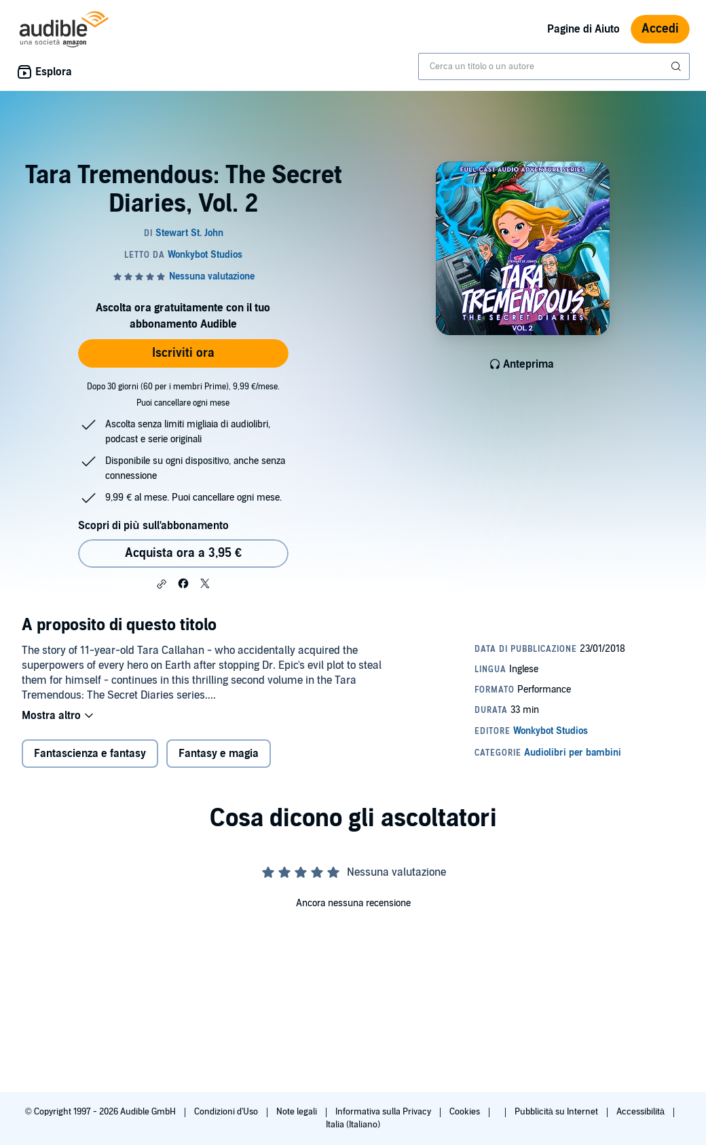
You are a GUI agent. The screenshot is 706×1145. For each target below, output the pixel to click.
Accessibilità (641, 1111)
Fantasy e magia (219, 753)
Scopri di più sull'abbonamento (153, 525)
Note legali (297, 1111)
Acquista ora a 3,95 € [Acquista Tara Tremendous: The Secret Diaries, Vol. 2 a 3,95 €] (183, 553)
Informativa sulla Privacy (384, 1111)
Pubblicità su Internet (557, 1111)
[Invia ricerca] (677, 66)
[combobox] (554, 66)
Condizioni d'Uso (227, 1111)
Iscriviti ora (183, 353)
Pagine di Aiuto (583, 29)
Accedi (660, 29)
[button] (161, 584)
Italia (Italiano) (353, 1124)
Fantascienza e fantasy (90, 753)
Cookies (465, 1111)
